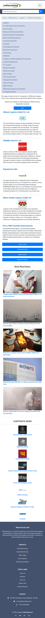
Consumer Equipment (10, 41)
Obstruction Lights (9, 71)
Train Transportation (9, 77)
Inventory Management (10, 62)
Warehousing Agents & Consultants (14, 89)
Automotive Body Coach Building (13, 35)
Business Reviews (22, 586)
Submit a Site (22, 583)
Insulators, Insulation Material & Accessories (17, 59)
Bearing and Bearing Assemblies (13, 32)
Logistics (22, 18)
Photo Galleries (22, 558)
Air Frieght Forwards (9, 92)
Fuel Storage (7, 53)
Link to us (22, 580)
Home (5, 18)
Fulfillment (6, 56)
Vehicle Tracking (8, 83)
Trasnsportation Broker (10, 80)
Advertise (22, 576)
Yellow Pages (22, 555)
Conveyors (6, 44)
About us (22, 573)
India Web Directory (22, 548)
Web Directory (13, 18)
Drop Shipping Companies (11, 47)
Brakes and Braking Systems (12, 38)
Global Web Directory (22, 552)
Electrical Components (10, 50)
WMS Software (7, 86)
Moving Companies (9, 68)
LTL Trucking (7, 65)
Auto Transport (7, 29)
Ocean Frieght (7, 74)
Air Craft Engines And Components (14, 26)
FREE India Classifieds (22, 562)
